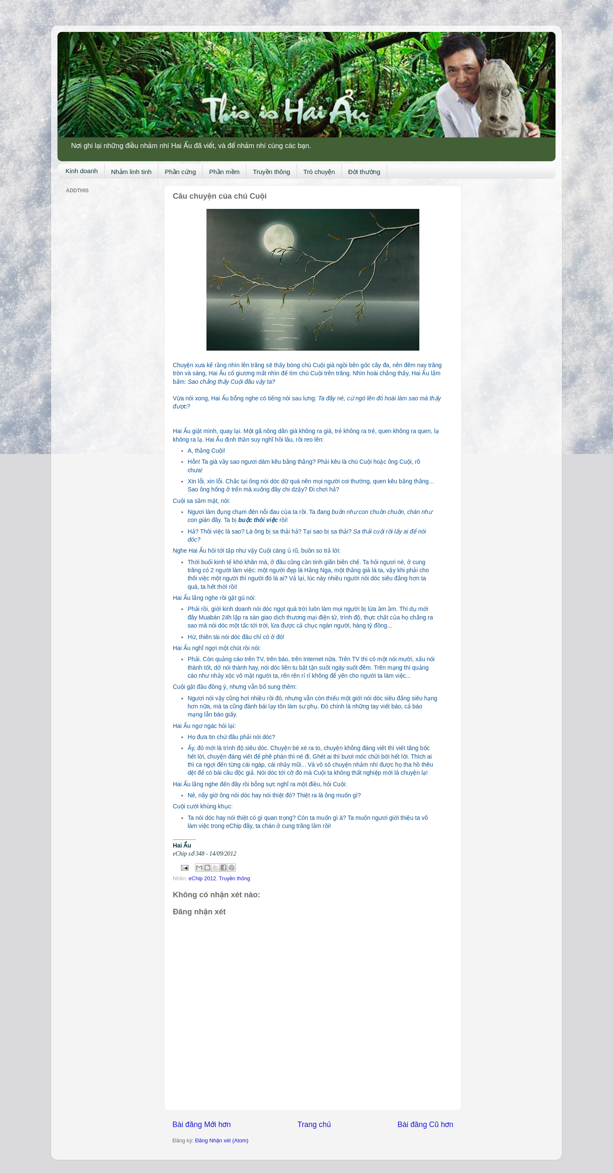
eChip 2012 (202, 879)
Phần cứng (180, 171)
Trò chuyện (319, 171)
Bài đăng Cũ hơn (425, 1124)
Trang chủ (314, 1124)
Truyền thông (271, 171)
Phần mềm (224, 171)
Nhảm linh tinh (131, 171)
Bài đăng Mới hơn (201, 1124)
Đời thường (364, 171)
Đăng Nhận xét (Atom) (221, 1141)
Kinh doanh (82, 170)
